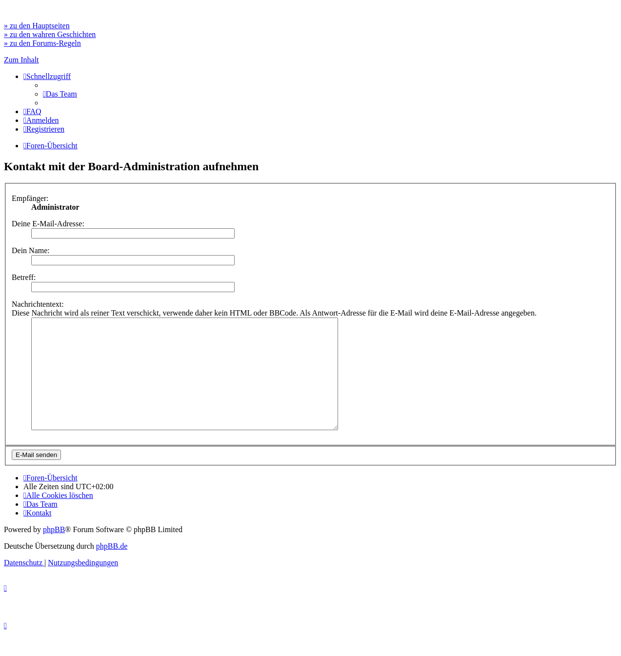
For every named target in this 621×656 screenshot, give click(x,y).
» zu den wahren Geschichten (50, 34)
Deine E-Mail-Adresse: (48, 223)
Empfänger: (30, 198)
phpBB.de (111, 568)
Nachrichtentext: (38, 304)
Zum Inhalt (21, 60)
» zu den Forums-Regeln (42, 43)
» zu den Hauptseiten (37, 25)
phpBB (54, 551)
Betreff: (24, 277)
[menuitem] (60, 94)
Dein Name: (31, 250)
